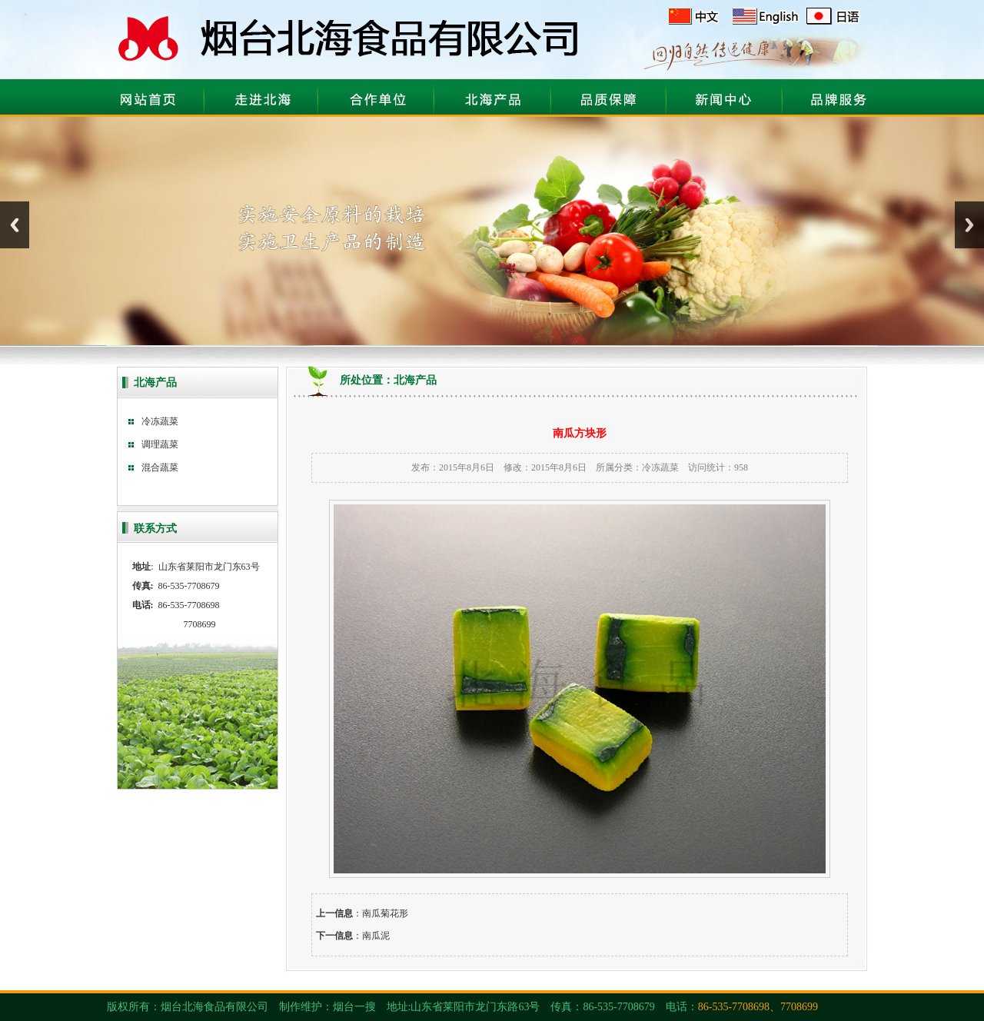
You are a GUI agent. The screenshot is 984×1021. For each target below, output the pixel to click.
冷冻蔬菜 (660, 467)
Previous (14, 224)
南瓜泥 (376, 935)
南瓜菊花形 (385, 913)
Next (969, 224)
